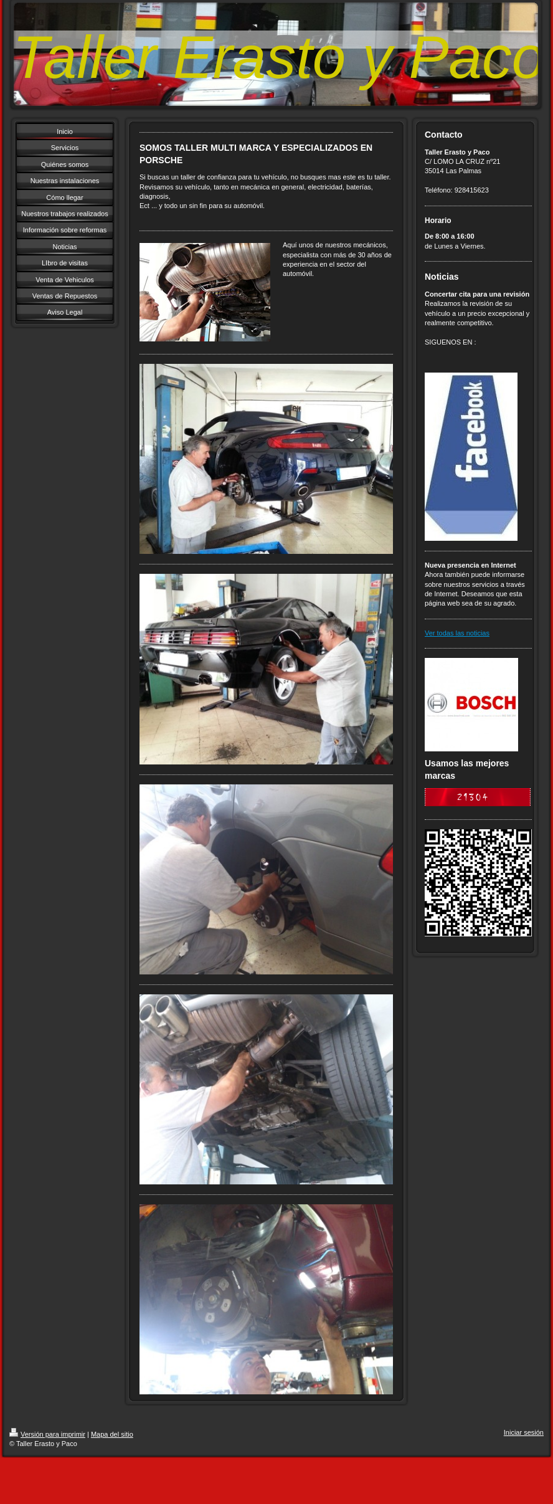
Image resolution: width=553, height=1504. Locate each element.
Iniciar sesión (524, 1432)
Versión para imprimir (47, 1434)
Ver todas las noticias (457, 633)
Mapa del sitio (112, 1434)
